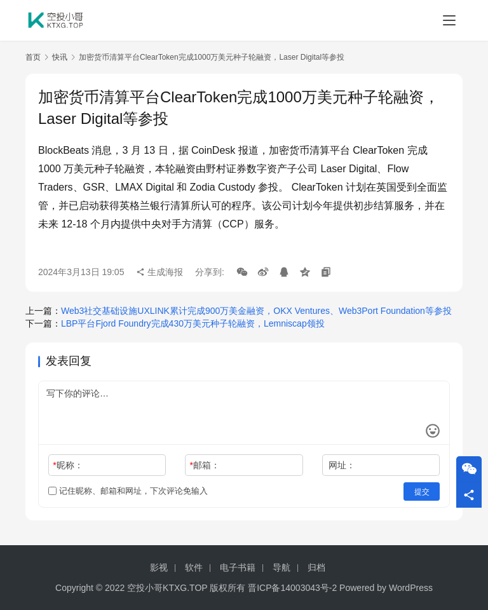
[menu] (449, 20)
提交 (422, 491)
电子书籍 (237, 567)
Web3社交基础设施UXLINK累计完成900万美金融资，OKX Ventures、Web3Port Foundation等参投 (256, 311)
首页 (33, 57)
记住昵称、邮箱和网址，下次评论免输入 (128, 491)
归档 (316, 567)
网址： (342, 465)
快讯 (59, 57)
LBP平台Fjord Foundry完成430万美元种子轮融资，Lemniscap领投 (193, 323)
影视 (159, 567)
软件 (194, 567)
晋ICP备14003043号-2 (292, 588)
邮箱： (205, 465)
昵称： (68, 465)
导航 (281, 567)
